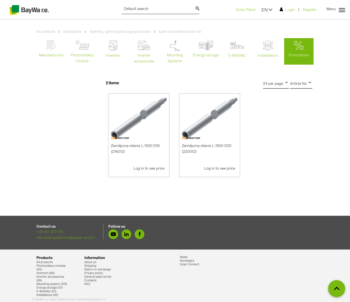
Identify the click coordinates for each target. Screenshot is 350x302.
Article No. (301, 83)
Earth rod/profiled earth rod (179, 32)
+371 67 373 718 (49, 232)
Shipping (90, 266)
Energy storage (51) (49, 287)
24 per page (276, 83)
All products (45, 32)
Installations (72, 32)
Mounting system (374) (51, 284)
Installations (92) (47, 295)
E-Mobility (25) (46, 291)
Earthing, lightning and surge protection (120, 32)
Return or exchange (97, 269)
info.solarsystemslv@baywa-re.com (65, 238)
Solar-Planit (245, 10)
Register (310, 10)
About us (90, 262)
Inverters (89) (45, 273)
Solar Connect (189, 264)
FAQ (87, 284)
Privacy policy (93, 273)
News (183, 257)
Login (287, 9)
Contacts (90, 280)
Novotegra (187, 260)
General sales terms (97, 277)
